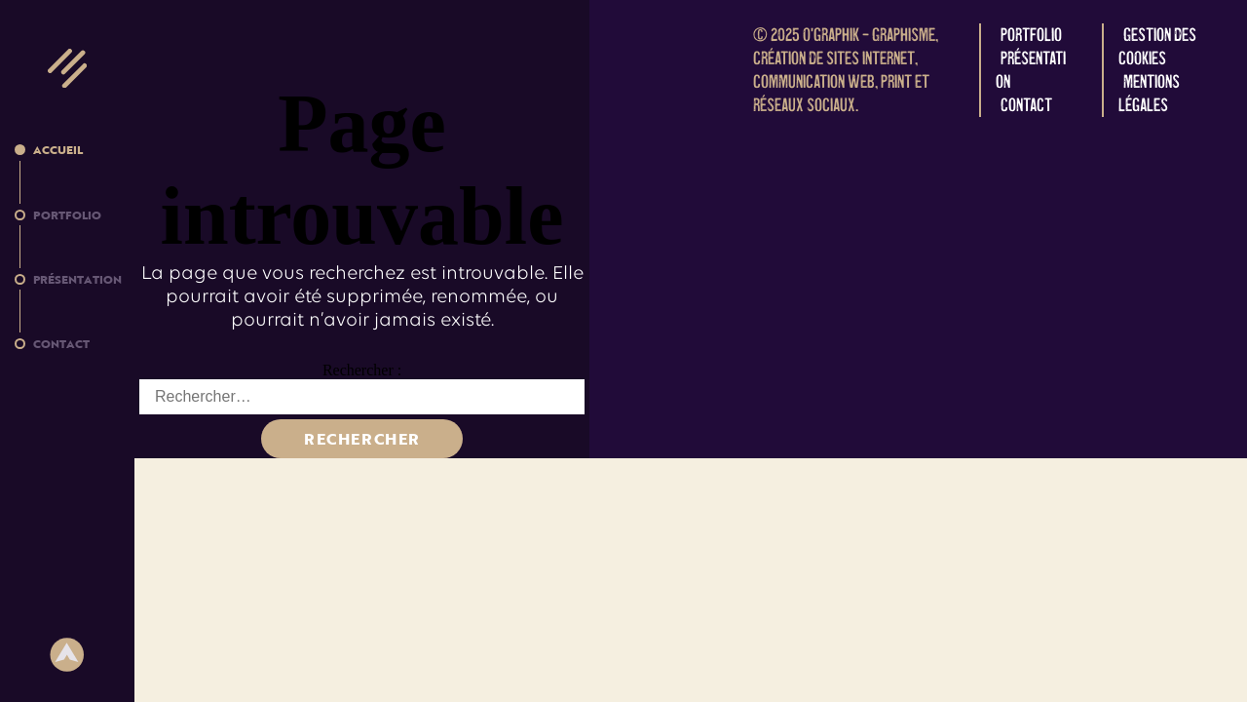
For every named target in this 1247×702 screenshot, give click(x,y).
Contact (61, 343)
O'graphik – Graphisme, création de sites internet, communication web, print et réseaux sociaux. (845, 69)
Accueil (58, 149)
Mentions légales (1149, 93)
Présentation (77, 279)
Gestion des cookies (1157, 46)
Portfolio (67, 214)
